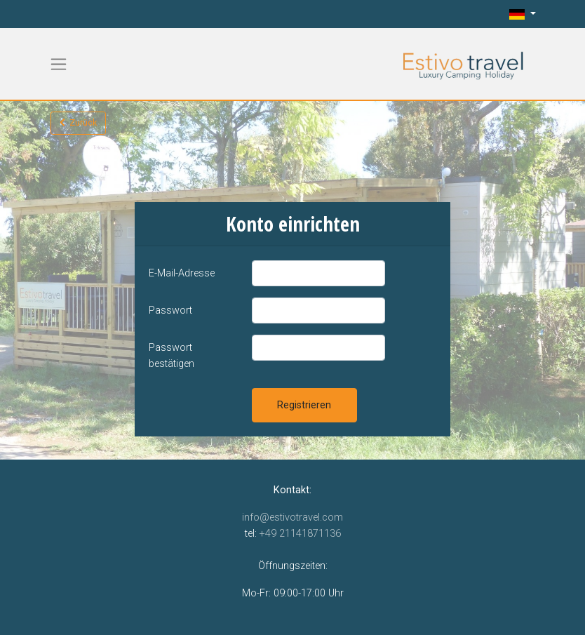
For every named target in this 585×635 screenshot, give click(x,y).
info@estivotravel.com (292, 517)
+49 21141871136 (300, 534)
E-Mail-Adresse (182, 273)
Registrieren (304, 405)
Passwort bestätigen (171, 356)
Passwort (170, 310)
